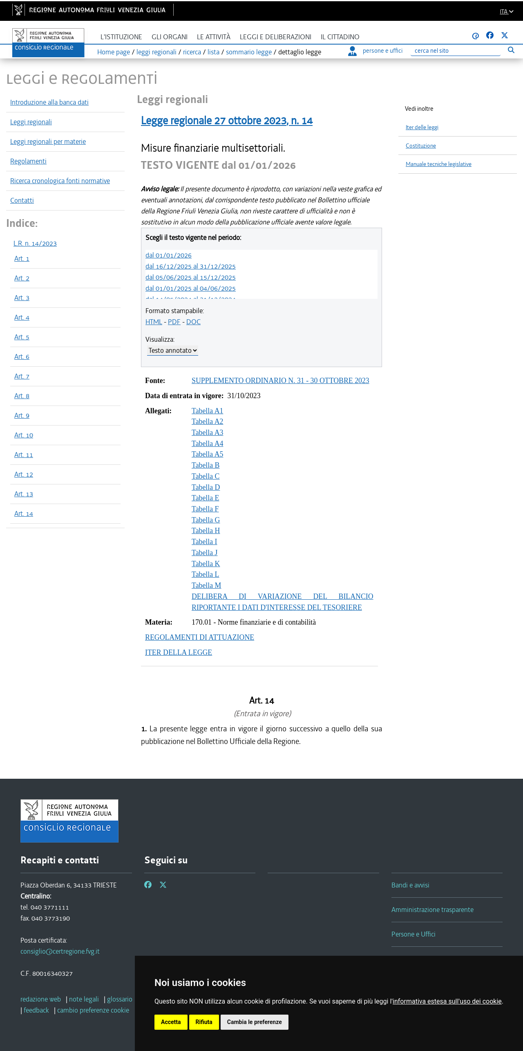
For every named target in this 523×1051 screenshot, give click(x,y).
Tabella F (205, 509)
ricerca (192, 51)
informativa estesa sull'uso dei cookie (447, 1001)
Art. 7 (21, 376)
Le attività (213, 37)
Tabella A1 (207, 411)
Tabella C (206, 476)
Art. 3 (21, 297)
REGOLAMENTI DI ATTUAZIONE (199, 637)
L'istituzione (121, 37)
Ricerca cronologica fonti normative (60, 180)
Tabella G (206, 520)
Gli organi (170, 37)
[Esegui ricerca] (511, 50)
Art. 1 (21, 258)
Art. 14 (23, 513)
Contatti (22, 200)
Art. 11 (23, 454)
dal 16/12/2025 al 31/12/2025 (190, 266)
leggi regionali (156, 51)
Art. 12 (23, 474)
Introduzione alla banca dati (49, 102)
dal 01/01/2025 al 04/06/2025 (190, 288)
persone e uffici (375, 51)
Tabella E (205, 498)
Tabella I (204, 542)
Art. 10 (23, 434)
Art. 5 (21, 336)
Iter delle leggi (422, 127)
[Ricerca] (456, 51)
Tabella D (206, 487)
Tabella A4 (207, 443)
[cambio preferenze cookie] (93, 1010)
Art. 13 (23, 493)
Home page (113, 51)
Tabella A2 (207, 421)
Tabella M (206, 585)
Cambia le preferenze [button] (254, 1022)
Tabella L (205, 574)
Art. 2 (21, 277)
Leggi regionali (31, 121)
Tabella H (206, 531)
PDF (174, 321)
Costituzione (421, 146)
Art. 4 (21, 317)
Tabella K (206, 564)
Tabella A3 (207, 432)
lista (213, 51)
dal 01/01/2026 (168, 255)
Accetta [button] (171, 1022)
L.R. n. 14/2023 (35, 243)
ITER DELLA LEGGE (178, 652)
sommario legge (249, 51)
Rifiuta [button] (204, 1022)
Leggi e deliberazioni (275, 37)
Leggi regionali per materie (48, 141)
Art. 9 (21, 415)
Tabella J (205, 553)
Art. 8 (21, 395)
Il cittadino (340, 37)
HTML (153, 321)
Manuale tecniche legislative (439, 164)
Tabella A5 (207, 454)
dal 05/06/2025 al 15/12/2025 (190, 277)
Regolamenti (28, 161)
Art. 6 (21, 356)
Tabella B (206, 465)
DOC (193, 321)
